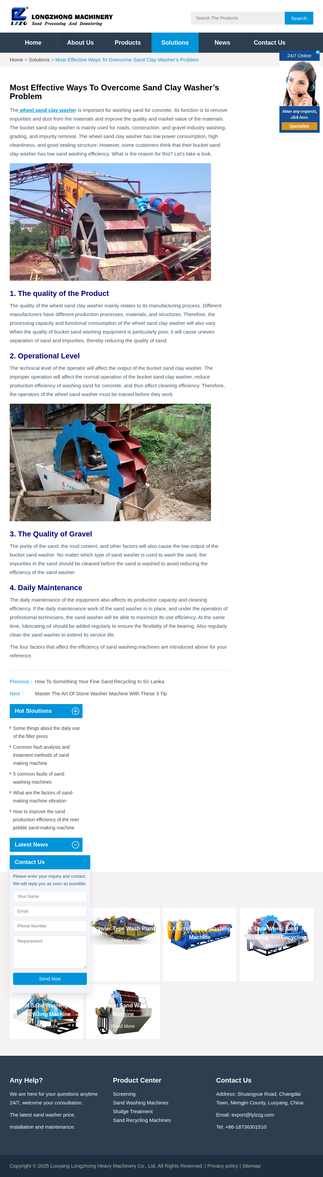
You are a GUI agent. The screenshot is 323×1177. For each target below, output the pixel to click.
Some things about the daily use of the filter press (46, 732)
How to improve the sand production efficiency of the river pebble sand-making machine (46, 819)
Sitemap (251, 1166)
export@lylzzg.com (252, 1115)
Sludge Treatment (133, 1111)
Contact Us (269, 42)
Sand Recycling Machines (142, 1120)
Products (128, 42)
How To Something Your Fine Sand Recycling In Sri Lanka (99, 681)
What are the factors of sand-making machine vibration (43, 796)
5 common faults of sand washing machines (38, 778)
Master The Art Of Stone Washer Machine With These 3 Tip (101, 693)
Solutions (175, 42)
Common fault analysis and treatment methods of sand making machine (41, 755)
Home (33, 42)
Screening (124, 1094)
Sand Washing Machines (140, 1102)
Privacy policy (222, 1166)
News (222, 42)
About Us (80, 42)
